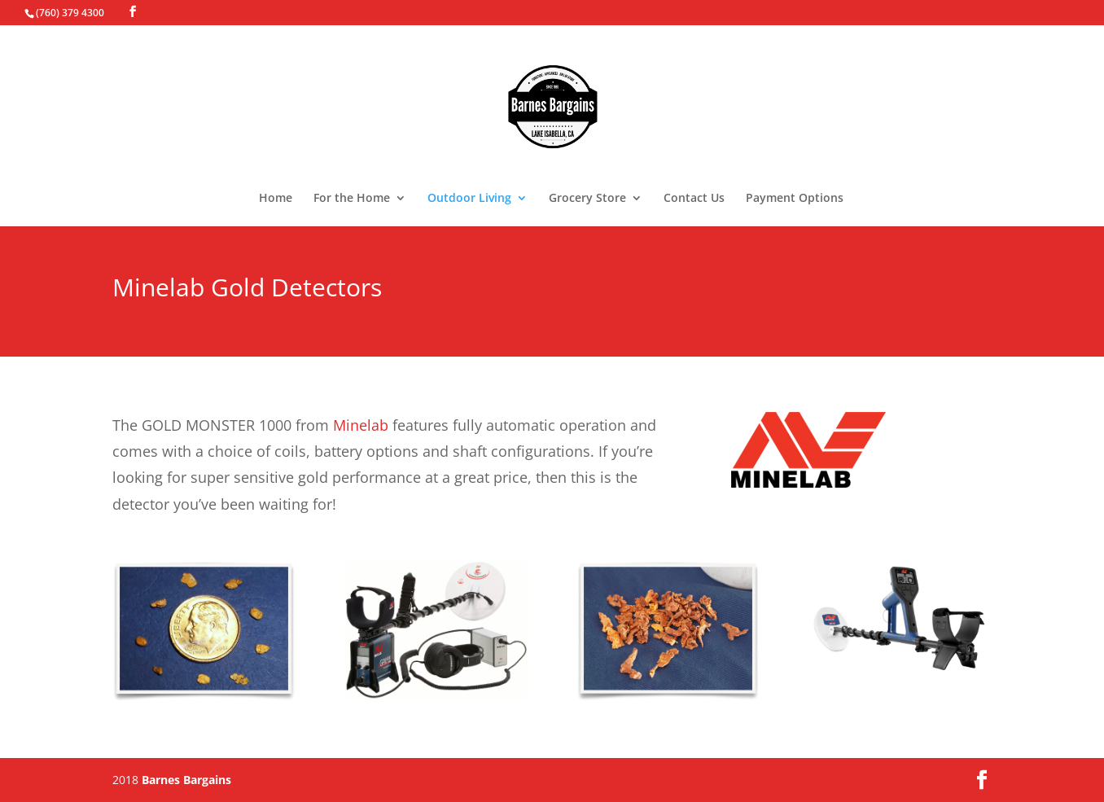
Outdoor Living (469, 198)
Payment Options (794, 198)
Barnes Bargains (186, 779)
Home (275, 198)
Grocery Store (587, 198)
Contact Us (694, 198)
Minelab (360, 425)
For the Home (351, 198)
